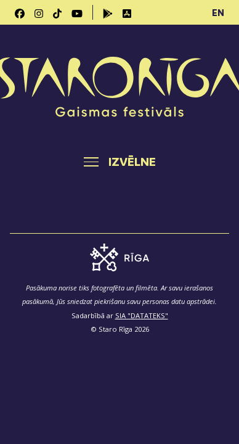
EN (218, 12)
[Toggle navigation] (120, 161)
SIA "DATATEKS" (141, 315)
